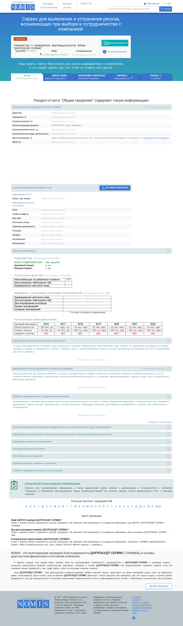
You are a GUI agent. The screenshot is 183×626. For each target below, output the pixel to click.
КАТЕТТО (86, 3)
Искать (166, 9)
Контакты (136, 600)
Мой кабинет (153, 3)
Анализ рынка (67, 5)
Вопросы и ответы (140, 602)
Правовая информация (142, 608)
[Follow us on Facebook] (133, 618)
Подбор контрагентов (141, 605)
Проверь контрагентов (48, 5)
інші (156, 506)
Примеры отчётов (140, 610)
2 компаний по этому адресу (155, 138)
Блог (134, 613)
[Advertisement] (153, 43)
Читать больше (159, 586)
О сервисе (136, 597)
